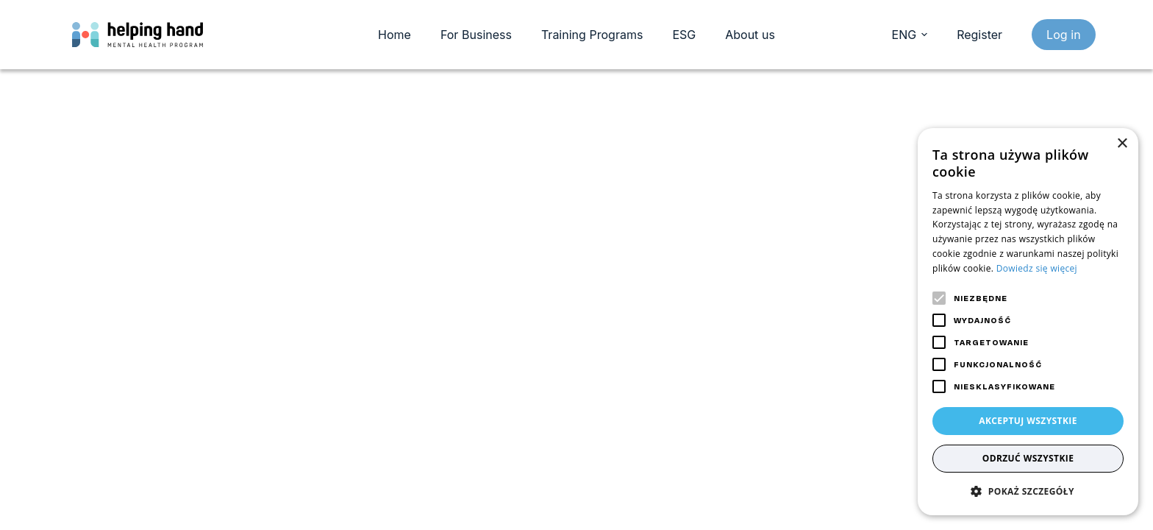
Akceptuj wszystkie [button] (1028, 420)
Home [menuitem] (394, 34)
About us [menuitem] (750, 34)
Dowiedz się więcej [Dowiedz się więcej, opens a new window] (1036, 268)
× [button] (1121, 143)
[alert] (1028, 321)
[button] (1028, 491)
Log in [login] (1063, 34)
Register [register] (979, 34)
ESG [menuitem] (684, 34)
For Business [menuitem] (476, 34)
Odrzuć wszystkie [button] (1028, 458)
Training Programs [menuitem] (592, 34)
